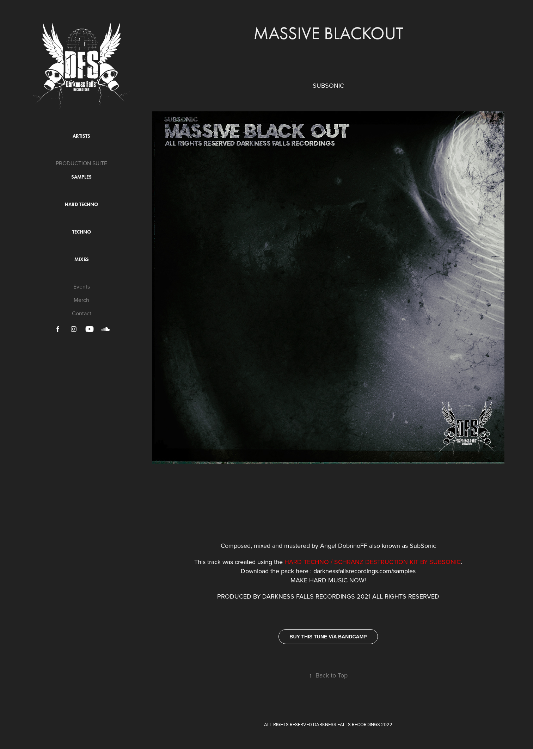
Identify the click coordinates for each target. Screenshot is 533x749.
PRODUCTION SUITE (81, 163)
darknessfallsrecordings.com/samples (364, 571)
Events (81, 286)
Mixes (81, 259)
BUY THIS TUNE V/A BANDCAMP (328, 636)
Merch (81, 300)
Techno (81, 232)
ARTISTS (81, 136)
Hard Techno (81, 205)
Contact (81, 313)
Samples (81, 177)
